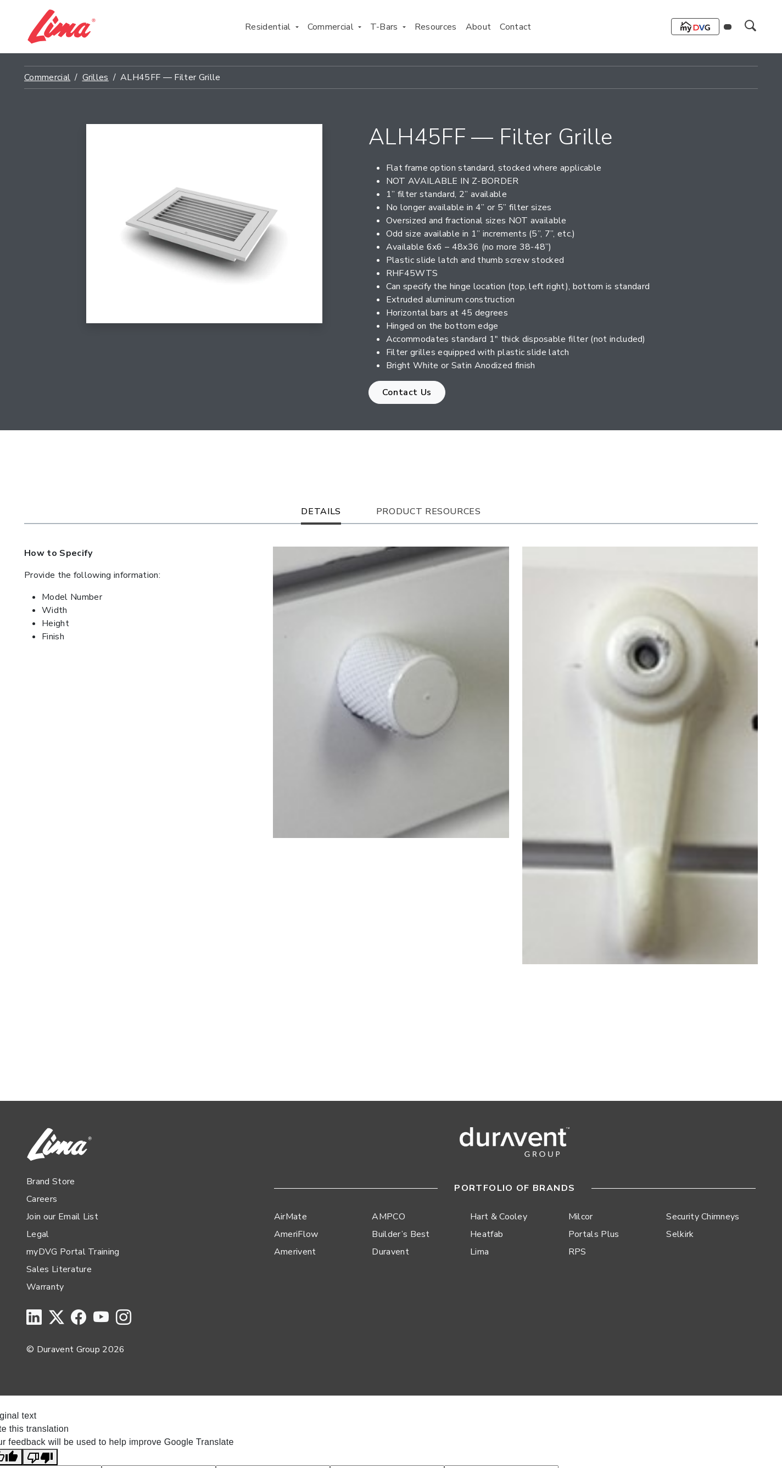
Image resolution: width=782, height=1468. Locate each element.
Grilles (95, 77)
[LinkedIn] (34, 1318)
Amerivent (295, 1252)
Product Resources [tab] (428, 511)
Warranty (45, 1287)
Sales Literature (59, 1269)
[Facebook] (78, 1318)
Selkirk (680, 1234)
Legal (37, 1234)
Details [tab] (320, 511)
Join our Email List (62, 1217)
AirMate (290, 1217)
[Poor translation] (40, 1457)
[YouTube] (101, 1318)
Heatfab (486, 1234)
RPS (577, 1252)
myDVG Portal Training (73, 1252)
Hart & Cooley (498, 1217)
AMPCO (388, 1217)
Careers (41, 1199)
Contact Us (407, 392)
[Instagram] (123, 1318)
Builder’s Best (400, 1234)
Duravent (390, 1252)
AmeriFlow (296, 1234)
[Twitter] (56, 1318)
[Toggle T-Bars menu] (404, 27)
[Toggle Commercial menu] (360, 27)
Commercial (47, 77)
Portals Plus (593, 1234)
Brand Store (50, 1181)
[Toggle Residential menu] (297, 27)
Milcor (580, 1217)
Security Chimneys (702, 1217)
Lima (479, 1252)
